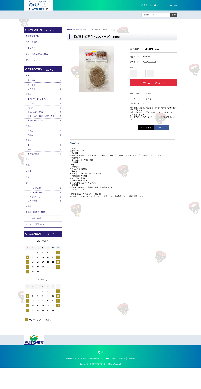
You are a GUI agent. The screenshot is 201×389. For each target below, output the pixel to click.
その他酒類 (33, 218)
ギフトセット (32, 64)
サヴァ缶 (32, 111)
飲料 (28, 192)
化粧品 (29, 224)
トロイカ (32, 91)
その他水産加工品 (36, 129)
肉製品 (84, 29)
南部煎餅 (32, 86)
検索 (174, 15)
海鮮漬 (31, 116)
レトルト (30, 185)
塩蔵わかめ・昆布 (36, 120)
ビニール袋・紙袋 (34, 238)
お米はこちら (32, 50)
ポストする (145, 128)
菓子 (28, 81)
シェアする (161, 128)
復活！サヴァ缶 (33, 36)
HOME (70, 29)
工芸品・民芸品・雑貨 (36, 231)
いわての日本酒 (35, 205)
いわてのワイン (35, 214)
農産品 (29, 151)
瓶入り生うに (32, 43)
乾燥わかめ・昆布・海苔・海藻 (42, 124)
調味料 (29, 178)
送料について (110, 380)
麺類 (28, 171)
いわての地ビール (36, 209)
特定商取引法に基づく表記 (76, 380)
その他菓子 (33, 95)
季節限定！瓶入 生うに (38, 107)
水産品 (29, 101)
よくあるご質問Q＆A (35, 245)
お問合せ (131, 380)
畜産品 (77, 29)
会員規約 (122, 380)
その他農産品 (34, 165)
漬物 (30, 161)
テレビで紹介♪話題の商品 (37, 57)
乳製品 (31, 145)
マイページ (160, 5)
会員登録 (146, 5)
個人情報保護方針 (95, 380)
